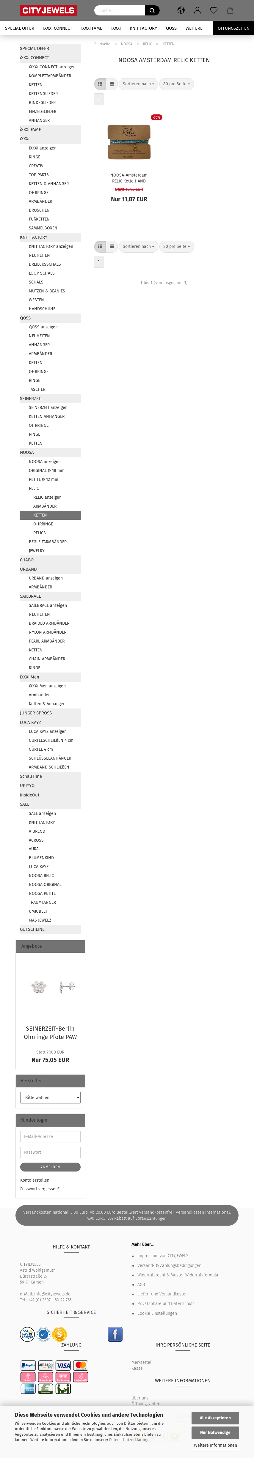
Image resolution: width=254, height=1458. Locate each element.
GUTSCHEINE (32, 929)
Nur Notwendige (215, 1432)
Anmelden (50, 1167)
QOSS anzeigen (43, 327)
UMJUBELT (38, 911)
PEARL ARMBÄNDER (47, 641)
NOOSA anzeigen (45, 461)
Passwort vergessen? (39, 1188)
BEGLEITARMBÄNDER (48, 541)
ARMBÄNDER (40, 201)
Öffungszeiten (234, 28)
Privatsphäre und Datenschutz (166, 1303)
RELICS (39, 533)
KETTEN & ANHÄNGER (49, 183)
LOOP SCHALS (42, 273)
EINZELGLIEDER (42, 111)
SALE (24, 804)
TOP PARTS (39, 174)
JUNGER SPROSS (36, 713)
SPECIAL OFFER (19, 28)
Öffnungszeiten (145, 1404)
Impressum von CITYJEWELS (163, 1255)
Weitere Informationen (215, 1445)
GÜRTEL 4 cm (41, 749)
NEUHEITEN (39, 255)
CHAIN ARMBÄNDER (47, 659)
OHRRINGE (38, 192)
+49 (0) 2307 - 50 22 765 (50, 1300)
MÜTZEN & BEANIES (47, 291)
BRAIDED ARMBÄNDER (49, 623)
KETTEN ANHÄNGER (47, 416)
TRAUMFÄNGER (42, 902)
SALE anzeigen (42, 813)
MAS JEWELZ (40, 920)
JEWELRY (37, 550)
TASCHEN (37, 389)
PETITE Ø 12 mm (43, 479)
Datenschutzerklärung (128, 1439)
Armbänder (39, 694)
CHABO (27, 560)
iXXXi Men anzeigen (47, 686)
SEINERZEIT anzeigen (48, 407)
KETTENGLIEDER (43, 93)
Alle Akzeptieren (215, 1418)
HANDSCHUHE (42, 308)
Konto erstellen (34, 1180)
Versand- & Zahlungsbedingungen (169, 1265)
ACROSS (36, 840)
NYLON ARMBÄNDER (47, 632)
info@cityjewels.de (52, 1294)
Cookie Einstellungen (157, 1313)
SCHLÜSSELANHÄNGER (50, 758)
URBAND (28, 569)
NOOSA (27, 452)
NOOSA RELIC (41, 875)
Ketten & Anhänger (47, 703)
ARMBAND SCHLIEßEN (49, 767)
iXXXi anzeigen (43, 148)
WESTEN (36, 300)
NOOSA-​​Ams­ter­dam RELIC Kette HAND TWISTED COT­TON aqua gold (129, 178)
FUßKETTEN (39, 219)
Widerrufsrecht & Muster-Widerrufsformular (178, 1275)
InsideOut (29, 795)
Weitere (194, 28)
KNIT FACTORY (143, 28)
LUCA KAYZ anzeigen (48, 731)
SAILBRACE (30, 596)
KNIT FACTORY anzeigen (51, 246)
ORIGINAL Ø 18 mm (47, 470)
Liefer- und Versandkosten (162, 1294)
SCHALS (36, 282)
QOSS (171, 28)
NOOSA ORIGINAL (45, 884)
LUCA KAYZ (30, 722)
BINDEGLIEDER (42, 102)
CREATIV (36, 166)
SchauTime (31, 776)
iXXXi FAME (91, 28)
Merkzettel (141, 1362)
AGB (141, 1284)
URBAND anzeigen (46, 578)
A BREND (37, 831)
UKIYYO (27, 785)
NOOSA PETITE (42, 893)
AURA (34, 848)
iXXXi (116, 28)
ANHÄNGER (39, 120)
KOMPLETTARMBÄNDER (50, 75)
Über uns (139, 1398)
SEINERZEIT (31, 398)
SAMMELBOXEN (43, 228)
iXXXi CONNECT (57, 28)
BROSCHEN (39, 210)
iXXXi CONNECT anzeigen (52, 67)
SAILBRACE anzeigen (48, 605)
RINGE (34, 157)
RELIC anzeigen (47, 497)
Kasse (137, 1368)
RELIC (34, 488)
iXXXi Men (29, 677)
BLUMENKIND (41, 857)
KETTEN (36, 84)
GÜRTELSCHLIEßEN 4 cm (51, 740)
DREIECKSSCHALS (45, 264)
